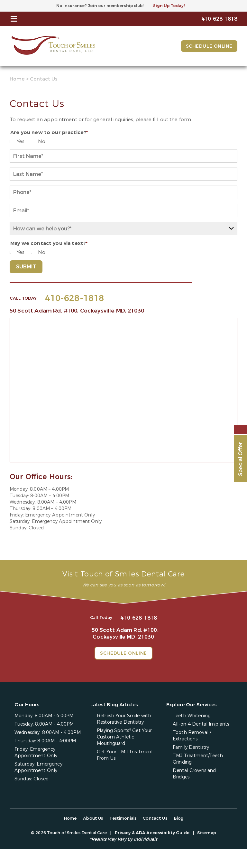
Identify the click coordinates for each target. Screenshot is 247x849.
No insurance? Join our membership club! (99, 5)
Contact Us (155, 818)
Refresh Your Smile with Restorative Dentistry (124, 719)
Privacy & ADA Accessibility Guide (152, 832)
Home (17, 79)
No (41, 141)
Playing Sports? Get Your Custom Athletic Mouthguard (124, 737)
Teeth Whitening (192, 716)
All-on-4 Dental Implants (201, 724)
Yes (20, 141)
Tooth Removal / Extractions (192, 735)
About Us (93, 818)
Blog (179, 818)
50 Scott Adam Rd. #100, (77, 310)
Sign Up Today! (169, 5)
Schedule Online (209, 46)
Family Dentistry (191, 747)
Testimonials (122, 818)
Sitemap (206, 832)
